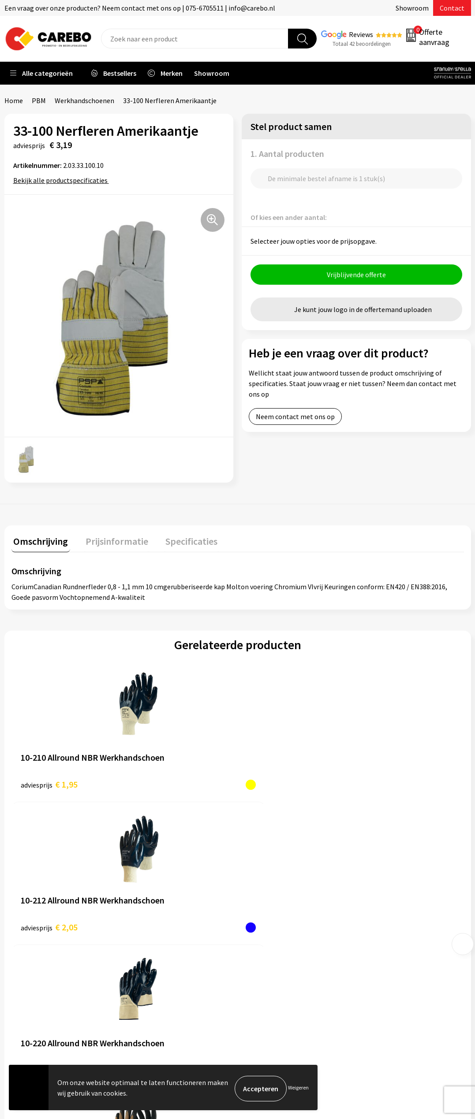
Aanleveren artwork (163, 884)
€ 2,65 (388, 782)
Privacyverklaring (159, 951)
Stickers (376, 951)
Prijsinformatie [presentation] (110, 539)
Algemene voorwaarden (169, 911)
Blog (255, 897)
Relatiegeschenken (393, 924)
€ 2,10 (275, 782)
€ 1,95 (49, 782)
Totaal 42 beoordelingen (362, 44)
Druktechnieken (157, 964)
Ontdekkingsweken (277, 870)
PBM (39, 100)
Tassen (374, 937)
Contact (452, 8)
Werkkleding (383, 884)
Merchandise (267, 924)
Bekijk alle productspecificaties (63, 180)
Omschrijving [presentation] (38, 539)
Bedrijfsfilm (266, 937)
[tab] (38, 541)
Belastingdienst (157, 870)
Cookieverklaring (159, 937)
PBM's (373, 897)
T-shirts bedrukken (277, 911)
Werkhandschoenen (84, 100)
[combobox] (195, 38)
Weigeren (298, 1088)
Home (13, 100)
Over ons (261, 884)
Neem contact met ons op (295, 418)
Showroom (412, 8)
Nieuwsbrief (266, 951)
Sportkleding (384, 911)
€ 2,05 (162, 782)
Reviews (361, 34)
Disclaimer (149, 977)
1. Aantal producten (287, 153)
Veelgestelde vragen (163, 924)
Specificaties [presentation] (181, 539)
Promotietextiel (389, 870)
